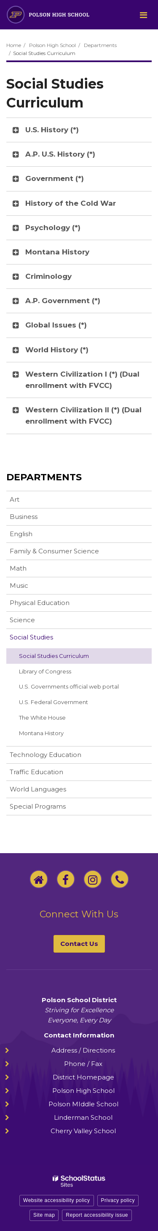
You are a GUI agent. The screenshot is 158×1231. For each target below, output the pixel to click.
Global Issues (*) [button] (56, 325)
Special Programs (38, 806)
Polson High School (52, 45)
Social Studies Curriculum (54, 655)
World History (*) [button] (56, 350)
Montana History (52, 734)
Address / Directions (83, 1050)
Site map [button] (44, 1215)
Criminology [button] (48, 276)
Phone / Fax (83, 1064)
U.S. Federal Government (53, 702)
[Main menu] (143, 14)
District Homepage (83, 1077)
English (21, 534)
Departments (100, 45)
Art (14, 499)
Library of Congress (56, 673)
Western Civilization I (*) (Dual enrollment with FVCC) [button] (82, 380)
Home (13, 45)
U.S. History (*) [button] (52, 130)
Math (18, 568)
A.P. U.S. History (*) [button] (60, 154)
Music (19, 585)
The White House (42, 717)
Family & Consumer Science (54, 551)
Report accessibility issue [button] (97, 1215)
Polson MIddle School (83, 1104)
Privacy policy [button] (118, 1200)
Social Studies (31, 637)
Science (22, 620)
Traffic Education (36, 772)
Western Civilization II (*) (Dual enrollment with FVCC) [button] (83, 415)
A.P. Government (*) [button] (62, 300)
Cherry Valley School (83, 1131)
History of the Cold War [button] (70, 203)
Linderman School (83, 1117)
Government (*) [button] (54, 178)
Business (23, 517)
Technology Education (45, 755)
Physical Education (40, 603)
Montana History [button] (57, 252)
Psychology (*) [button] (52, 227)
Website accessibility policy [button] (56, 1200)
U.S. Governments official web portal (80, 688)
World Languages (38, 789)
